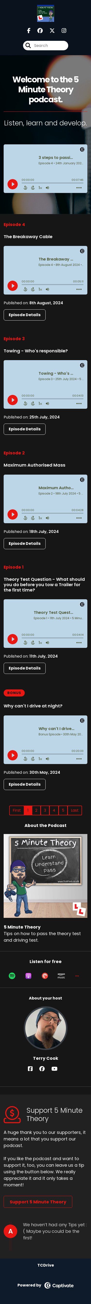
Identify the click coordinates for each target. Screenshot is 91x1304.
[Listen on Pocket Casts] (44, 976)
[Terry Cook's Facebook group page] (44, 1069)
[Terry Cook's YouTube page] (57, 1069)
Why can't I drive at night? (33, 706)
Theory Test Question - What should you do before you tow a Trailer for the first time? (44, 584)
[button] (77, 976)
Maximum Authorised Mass (34, 465)
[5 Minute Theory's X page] (49, 31)
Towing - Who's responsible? (36, 351)
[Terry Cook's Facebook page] (33, 1069)
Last (75, 810)
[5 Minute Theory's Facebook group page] (37, 31)
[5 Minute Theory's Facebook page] (29, 31)
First (17, 810)
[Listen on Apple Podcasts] (28, 976)
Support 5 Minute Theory (38, 1202)
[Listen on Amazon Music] (61, 976)
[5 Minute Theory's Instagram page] (61, 31)
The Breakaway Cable (28, 237)
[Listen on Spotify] (12, 976)
